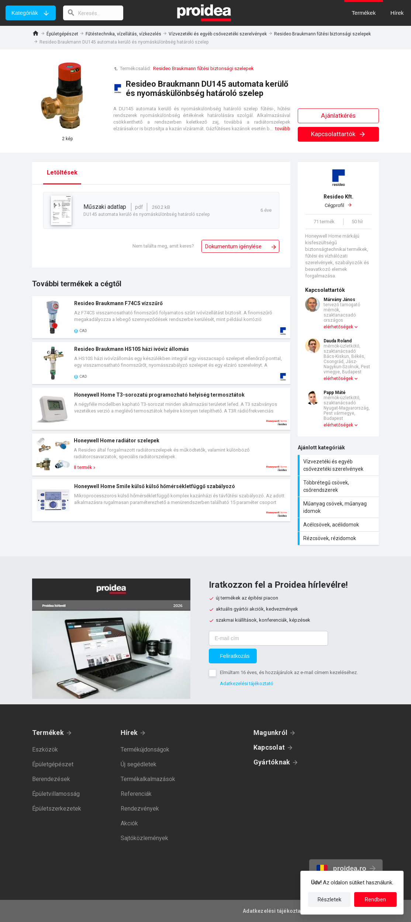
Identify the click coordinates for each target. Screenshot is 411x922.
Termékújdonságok (145, 749)
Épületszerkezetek (56, 808)
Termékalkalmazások (148, 779)
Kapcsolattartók (338, 134)
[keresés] (93, 13)
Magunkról (270, 732)
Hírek (129, 732)
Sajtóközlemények (144, 838)
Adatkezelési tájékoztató (246, 683)
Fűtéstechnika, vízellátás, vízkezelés (123, 34)
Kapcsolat (269, 747)
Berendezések (51, 779)
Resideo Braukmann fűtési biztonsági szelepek (322, 34)
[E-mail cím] (268, 638)
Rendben (375, 899)
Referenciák (136, 793)
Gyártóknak (271, 762)
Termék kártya (161, 317)
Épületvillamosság (56, 793)
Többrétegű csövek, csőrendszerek (339, 486)
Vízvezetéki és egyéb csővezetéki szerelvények (218, 34)
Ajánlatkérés (338, 115)
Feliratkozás (235, 656)
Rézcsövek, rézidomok (339, 538)
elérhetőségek (338, 326)
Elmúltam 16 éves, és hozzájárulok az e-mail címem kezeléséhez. (289, 672)
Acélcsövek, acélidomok (339, 524)
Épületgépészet (62, 34)
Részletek (329, 899)
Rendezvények (140, 808)
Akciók (129, 823)
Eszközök (45, 749)
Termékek (48, 732)
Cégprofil (338, 200)
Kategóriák (24, 13)
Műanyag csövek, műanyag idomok (339, 507)
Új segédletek (138, 764)
